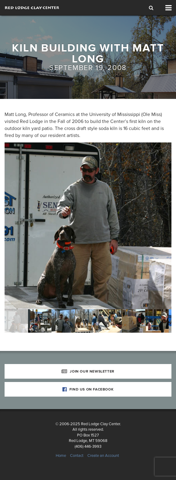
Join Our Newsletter (88, 371)
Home (61, 455)
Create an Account (103, 455)
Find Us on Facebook (88, 389)
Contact (76, 455)
